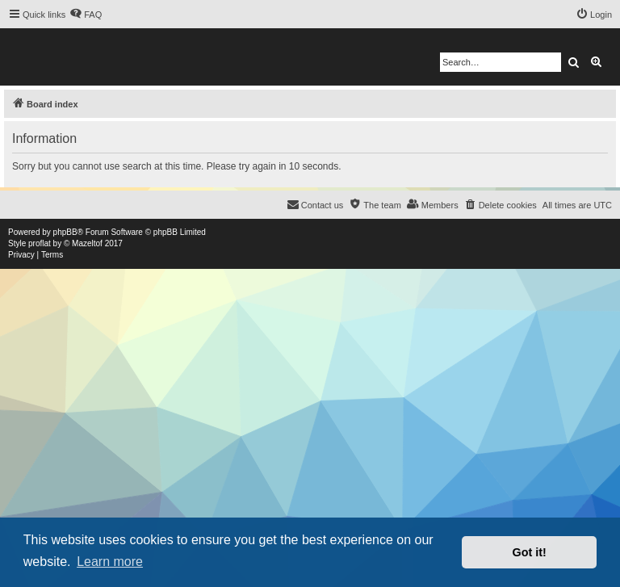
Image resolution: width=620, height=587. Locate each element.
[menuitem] (85, 14)
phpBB (65, 232)
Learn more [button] (110, 561)
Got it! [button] (530, 552)
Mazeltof (87, 243)
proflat (39, 243)
